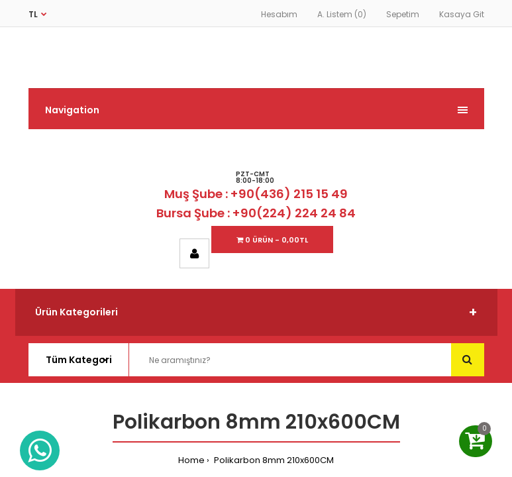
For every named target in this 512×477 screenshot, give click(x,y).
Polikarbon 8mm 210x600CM (273, 460)
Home (191, 460)
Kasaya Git (461, 14)
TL (33, 14)
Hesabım (279, 14)
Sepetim (402, 14)
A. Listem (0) (341, 14)
